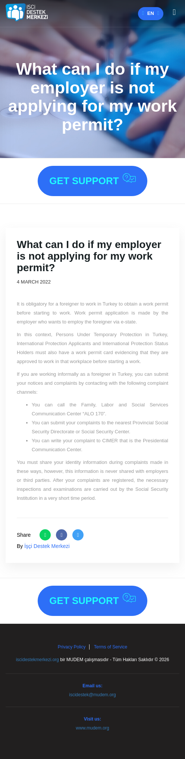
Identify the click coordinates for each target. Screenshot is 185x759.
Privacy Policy (72, 647)
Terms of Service (110, 647)
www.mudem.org (92, 728)
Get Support (92, 179)
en (150, 13)
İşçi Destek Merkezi (46, 546)
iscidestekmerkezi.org (37, 659)
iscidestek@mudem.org (92, 694)
